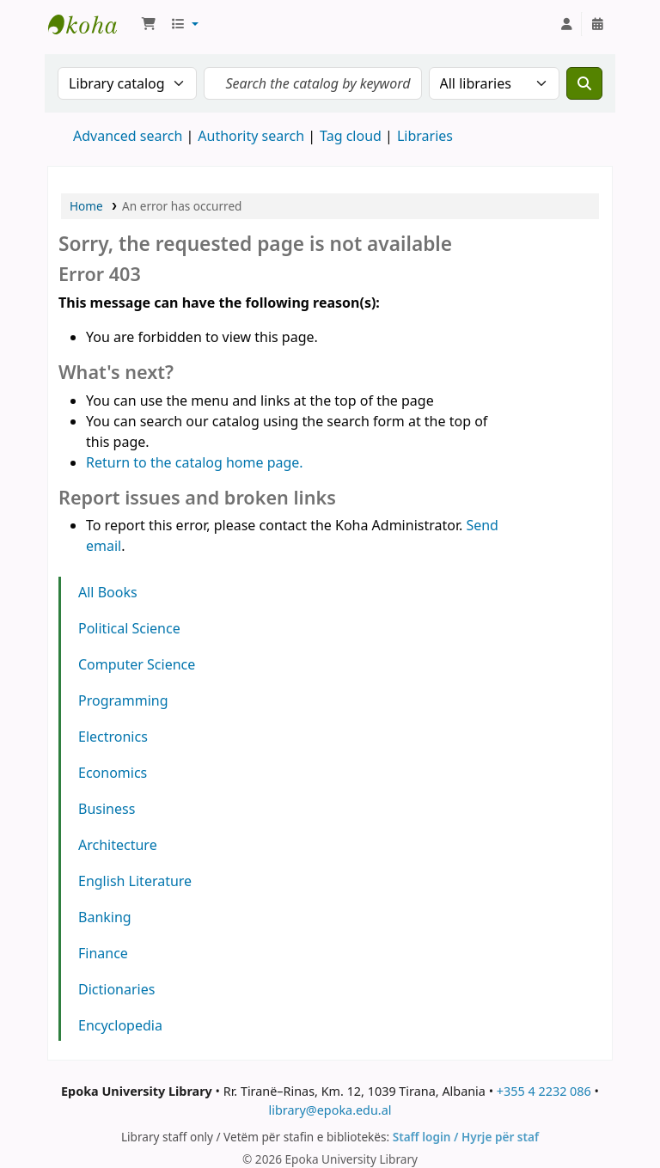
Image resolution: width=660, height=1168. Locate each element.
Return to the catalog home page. (194, 462)
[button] (148, 24)
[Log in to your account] (566, 24)
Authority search (251, 135)
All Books (108, 592)
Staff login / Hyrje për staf (466, 1136)
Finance (103, 953)
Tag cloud (351, 135)
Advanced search (127, 135)
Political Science (129, 628)
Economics (112, 772)
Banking (104, 917)
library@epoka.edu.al (329, 1110)
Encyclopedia (120, 1025)
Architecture (117, 844)
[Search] (584, 83)
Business (106, 808)
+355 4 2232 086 (544, 1091)
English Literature (135, 880)
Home (86, 206)
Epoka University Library (91, 24)
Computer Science (136, 664)
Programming (123, 700)
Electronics (113, 736)
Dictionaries (116, 989)
